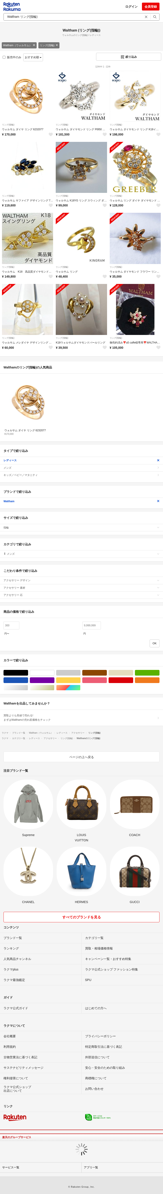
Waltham (81, 501)
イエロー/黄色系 (80, 680)
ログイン (131, 6)
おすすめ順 (33, 57)
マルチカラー (80, 687)
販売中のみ (12, 57)
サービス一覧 (10, 1167)
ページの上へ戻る (81, 757)
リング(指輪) (49, 45)
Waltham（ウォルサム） (19, 45)
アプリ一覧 (91, 1167)
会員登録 (151, 6)
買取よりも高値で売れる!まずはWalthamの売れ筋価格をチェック (81, 717)
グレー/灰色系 (80, 672)
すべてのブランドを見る (81, 917)
